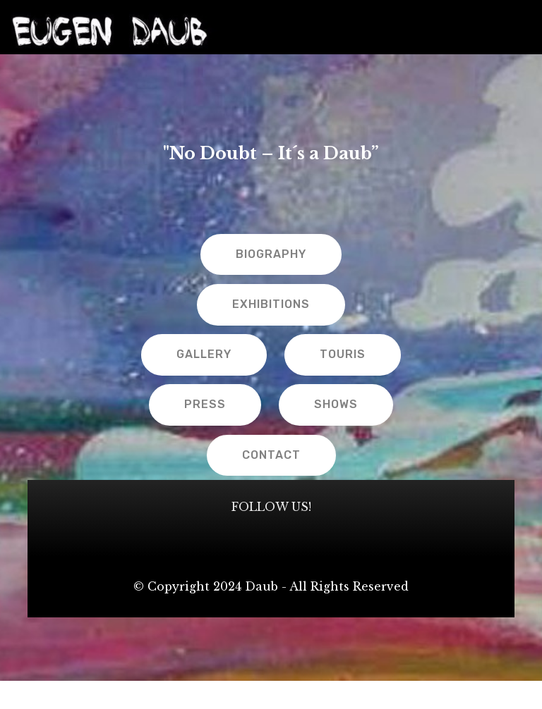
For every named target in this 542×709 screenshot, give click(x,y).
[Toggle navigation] (520, 23)
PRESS (205, 404)
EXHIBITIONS (271, 304)
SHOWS (336, 404)
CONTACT (271, 455)
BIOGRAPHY (271, 254)
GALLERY (203, 354)
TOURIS (343, 354)
